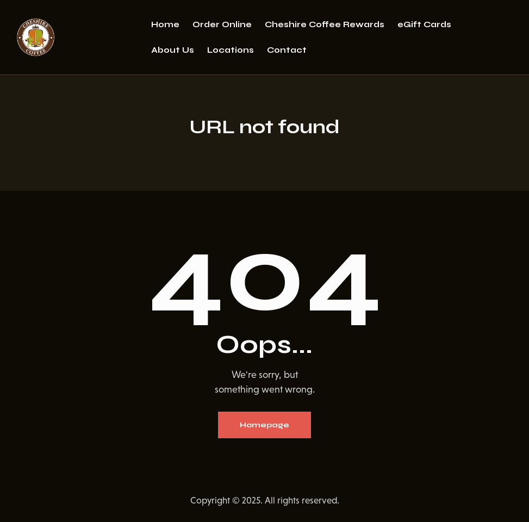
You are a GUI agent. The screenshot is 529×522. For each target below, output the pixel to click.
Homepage (264, 425)
